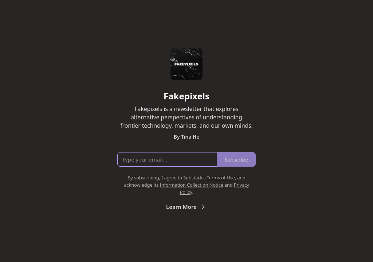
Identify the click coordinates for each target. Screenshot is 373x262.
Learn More (186, 206)
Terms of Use (221, 177)
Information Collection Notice (191, 185)
